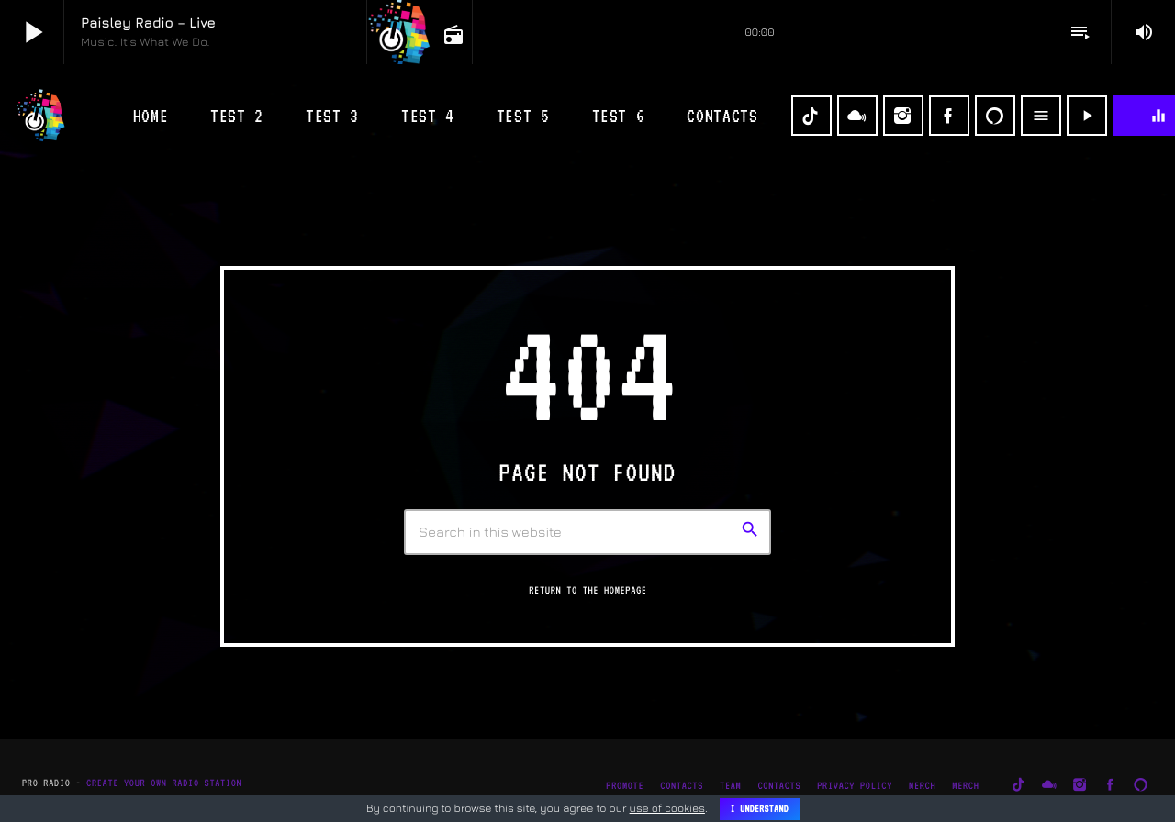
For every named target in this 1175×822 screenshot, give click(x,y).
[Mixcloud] (857, 115)
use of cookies (667, 808)
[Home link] (41, 115)
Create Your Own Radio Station (163, 783)
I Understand (760, 809)
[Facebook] (949, 115)
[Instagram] (903, 115)
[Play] (1087, 115)
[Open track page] (451, 33)
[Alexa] (995, 115)
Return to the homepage (587, 589)
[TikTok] (811, 115)
